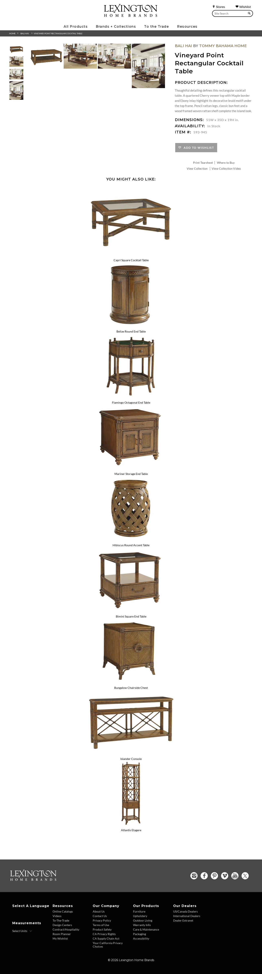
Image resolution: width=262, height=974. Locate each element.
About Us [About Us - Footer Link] (99, 911)
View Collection (197, 168)
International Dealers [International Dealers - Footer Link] (186, 916)
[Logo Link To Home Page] (130, 15)
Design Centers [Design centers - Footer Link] (62, 925)
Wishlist (243, 7)
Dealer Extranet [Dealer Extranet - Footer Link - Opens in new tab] (183, 920)
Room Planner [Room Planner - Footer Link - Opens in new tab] (62, 934)
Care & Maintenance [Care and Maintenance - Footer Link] (146, 929)
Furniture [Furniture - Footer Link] (139, 911)
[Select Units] (22, 931)
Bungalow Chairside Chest (131, 687)
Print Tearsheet (203, 162)
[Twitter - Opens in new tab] (245, 875)
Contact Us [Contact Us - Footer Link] (100, 916)
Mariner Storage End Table (131, 474)
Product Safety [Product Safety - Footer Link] (102, 929)
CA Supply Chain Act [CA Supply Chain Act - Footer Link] (106, 938)
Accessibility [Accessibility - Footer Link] (141, 938)
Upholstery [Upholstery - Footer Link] (140, 916)
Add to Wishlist (198, 147)
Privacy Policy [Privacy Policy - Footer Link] (102, 920)
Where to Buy (226, 162)
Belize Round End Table (131, 331)
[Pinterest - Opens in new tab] (214, 875)
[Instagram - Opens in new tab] (194, 875)
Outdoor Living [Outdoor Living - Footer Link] (142, 920)
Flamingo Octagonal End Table (131, 402)
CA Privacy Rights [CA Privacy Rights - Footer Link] (104, 934)
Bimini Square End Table (131, 616)
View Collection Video (226, 168)
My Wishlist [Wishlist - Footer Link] (60, 938)
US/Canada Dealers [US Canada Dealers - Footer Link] (185, 911)
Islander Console (131, 759)
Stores (218, 7)
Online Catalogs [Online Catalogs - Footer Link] (63, 911)
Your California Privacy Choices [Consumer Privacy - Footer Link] (108, 944)
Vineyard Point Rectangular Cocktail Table (58, 33)
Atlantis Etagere (131, 830)
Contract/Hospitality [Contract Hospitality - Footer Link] (66, 929)
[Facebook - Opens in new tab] (204, 875)
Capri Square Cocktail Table (131, 260)
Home (12, 33)
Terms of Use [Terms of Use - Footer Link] (101, 925)
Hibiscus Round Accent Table (131, 545)
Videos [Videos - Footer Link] (57, 916)
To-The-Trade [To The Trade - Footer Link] (61, 920)
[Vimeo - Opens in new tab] (224, 875)
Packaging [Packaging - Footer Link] (139, 934)
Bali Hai (24, 33)
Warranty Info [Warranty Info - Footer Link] (142, 925)
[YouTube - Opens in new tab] (234, 875)
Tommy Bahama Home (223, 46)
